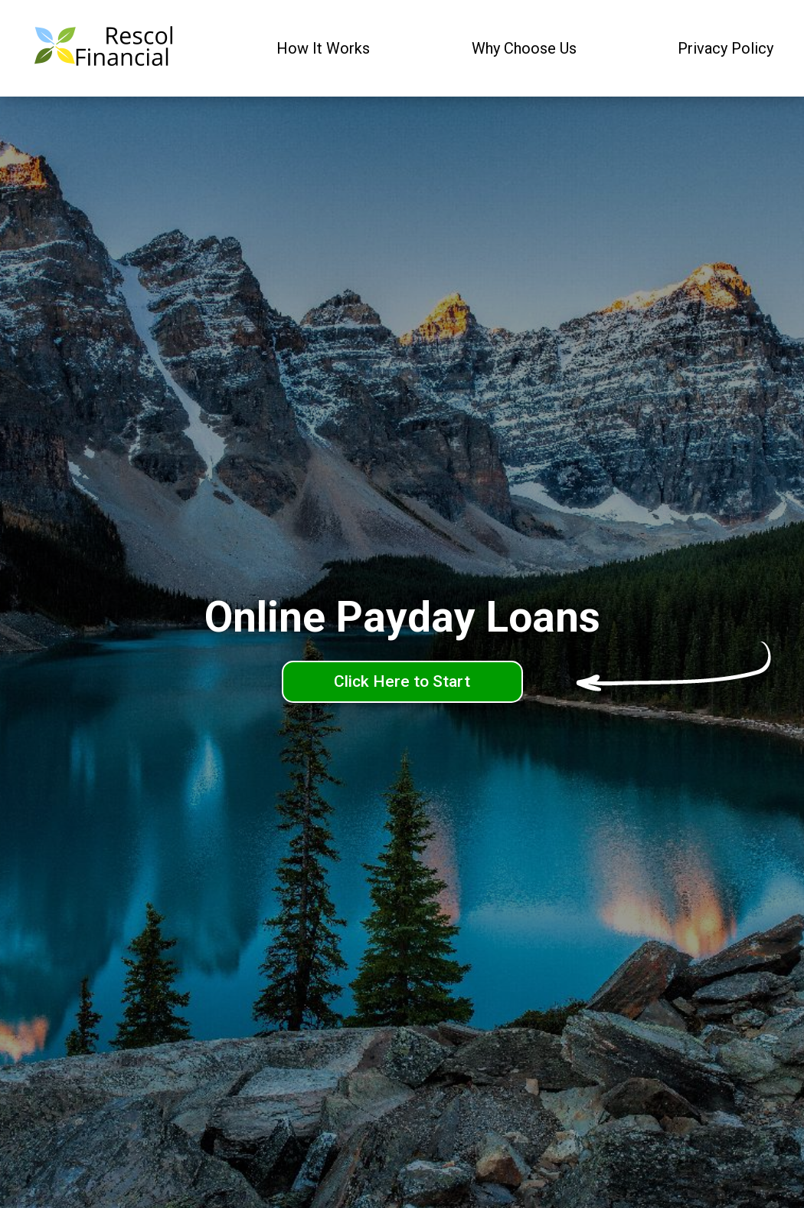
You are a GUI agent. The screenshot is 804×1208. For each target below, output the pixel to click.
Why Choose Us (524, 48)
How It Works (323, 48)
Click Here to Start (402, 681)
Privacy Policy (725, 48)
